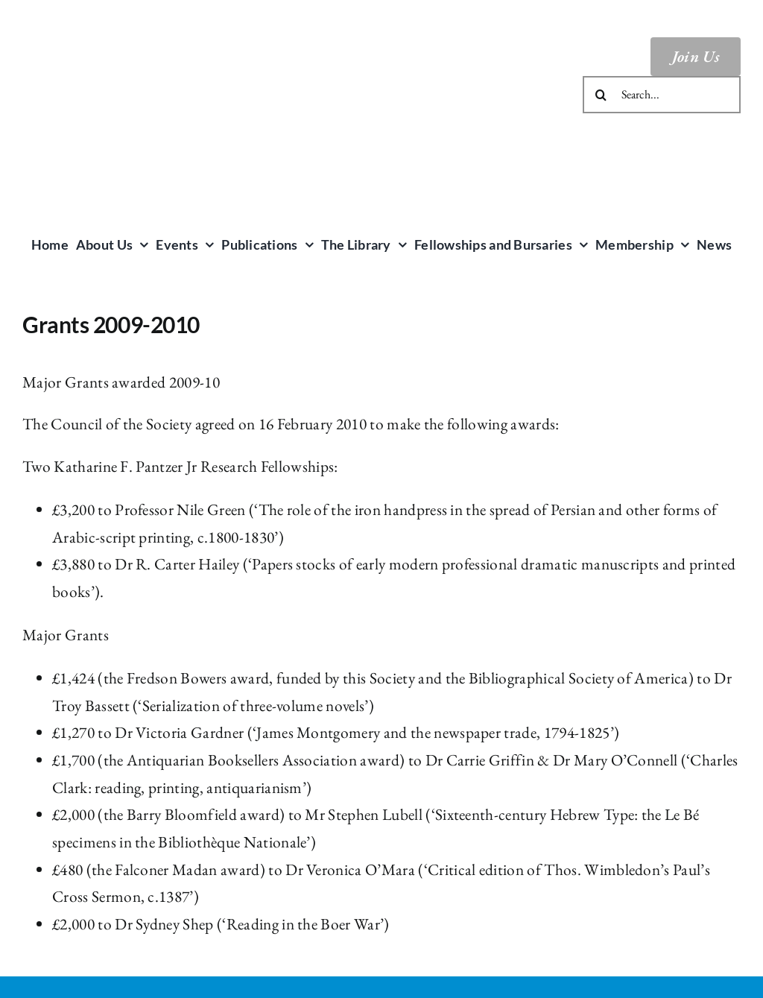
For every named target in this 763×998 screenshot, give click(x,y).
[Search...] (662, 94)
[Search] (601, 94)
